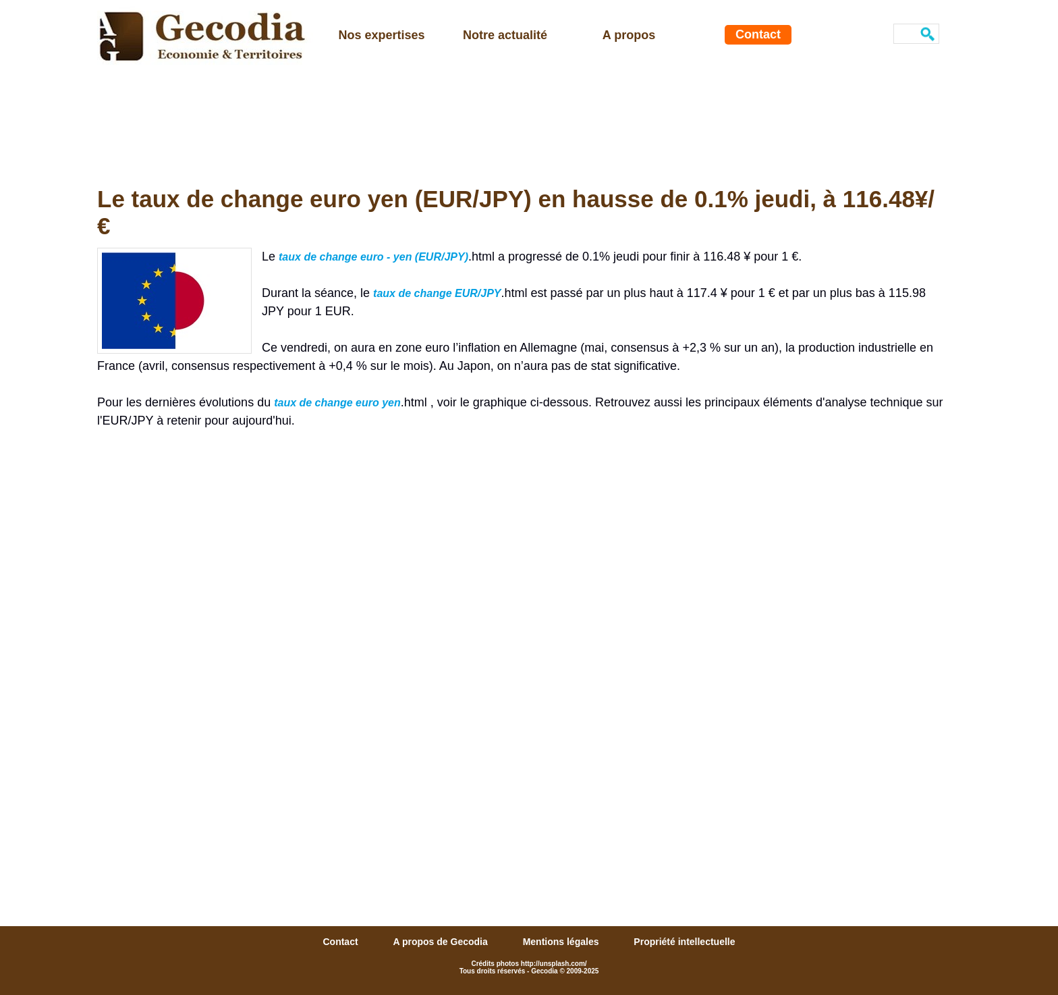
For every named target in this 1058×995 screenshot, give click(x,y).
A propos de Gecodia (441, 941)
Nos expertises (381, 35)
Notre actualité (505, 35)
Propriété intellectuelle (684, 941)
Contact (758, 34)
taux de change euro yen (337, 402)
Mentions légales (562, 941)
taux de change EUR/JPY (437, 293)
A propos (629, 35)
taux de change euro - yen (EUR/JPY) (373, 257)
